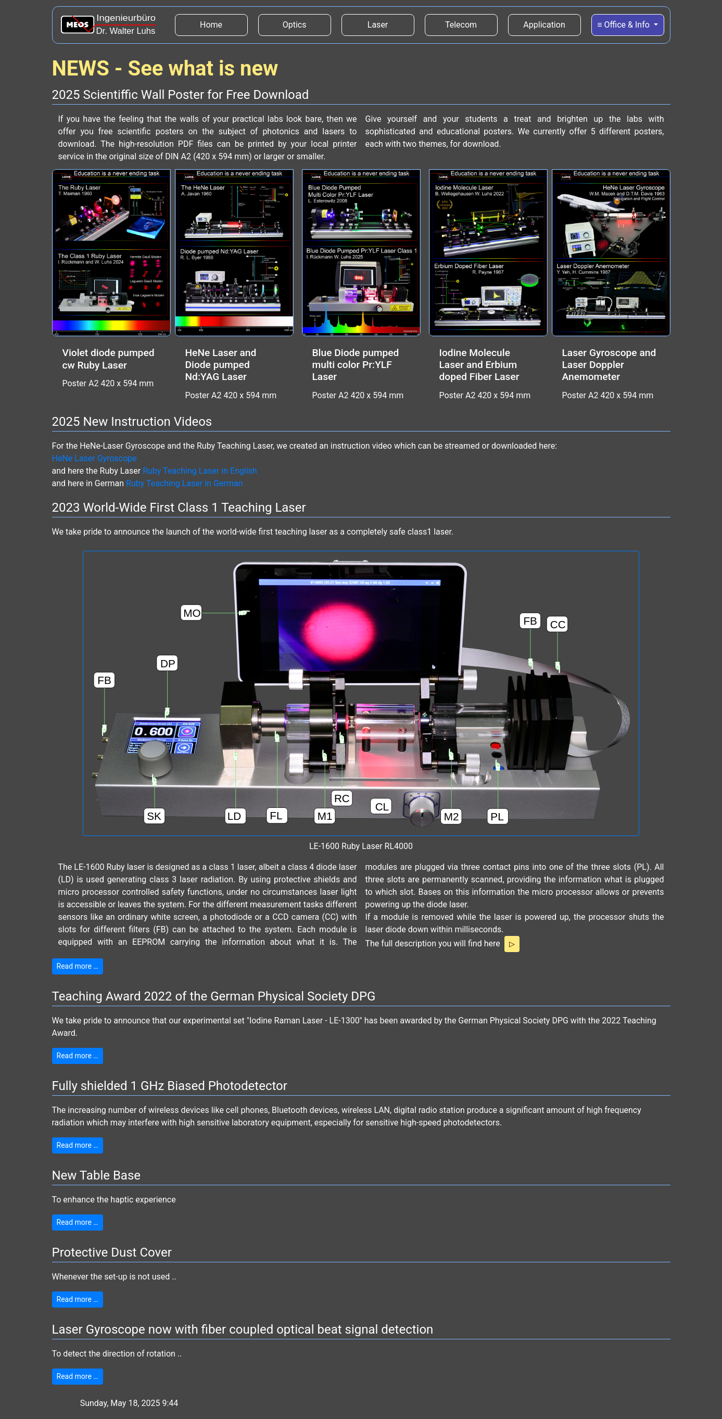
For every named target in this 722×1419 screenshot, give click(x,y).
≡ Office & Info (624, 25)
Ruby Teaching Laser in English (200, 471)
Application (544, 25)
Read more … (77, 966)
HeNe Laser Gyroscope (94, 458)
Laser (378, 25)
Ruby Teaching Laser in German (184, 483)
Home (224, 24)
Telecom (461, 25)
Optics (295, 25)
